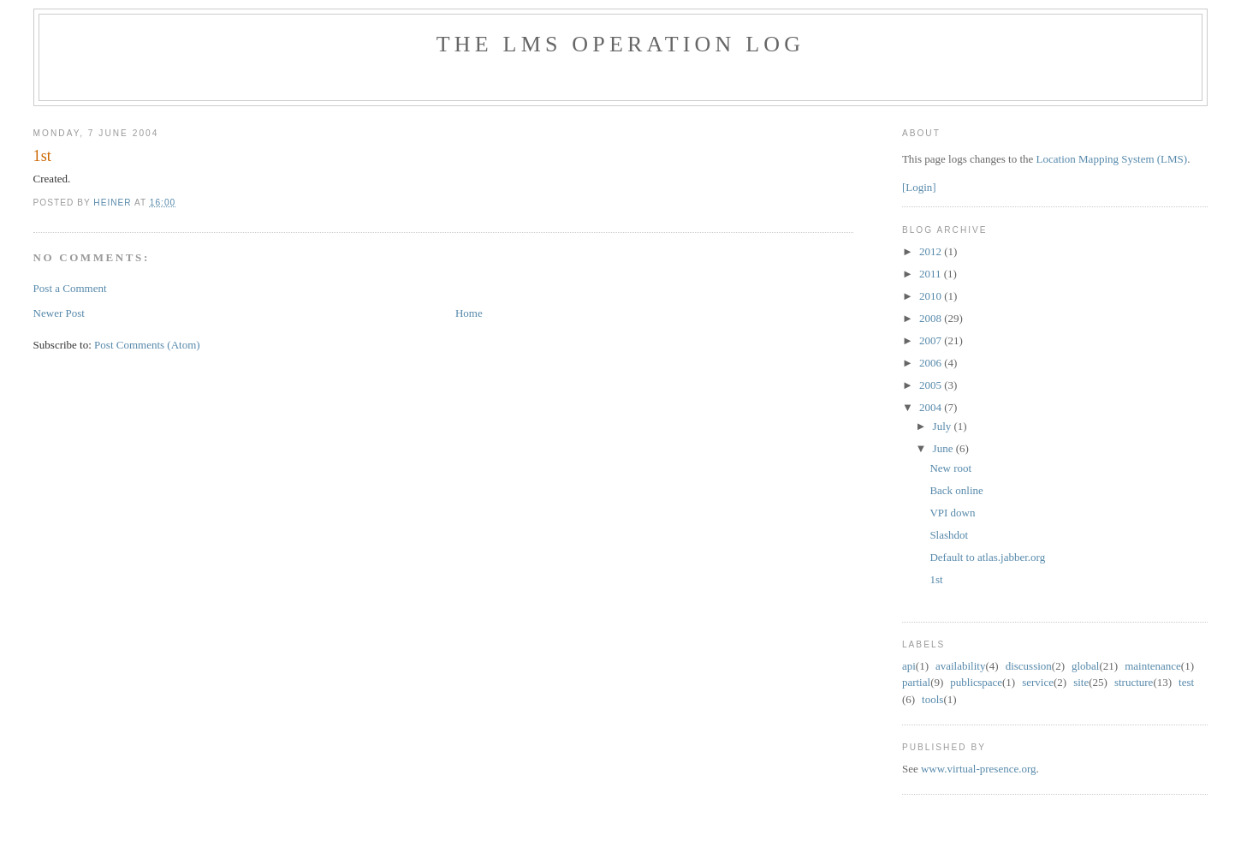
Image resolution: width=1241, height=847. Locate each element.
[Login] (919, 187)
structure (1133, 682)
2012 (931, 251)
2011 (931, 273)
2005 (931, 385)
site (1081, 682)
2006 (931, 362)
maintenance (1153, 665)
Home (469, 313)
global (1086, 665)
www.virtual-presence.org (978, 768)
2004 (931, 407)
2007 (931, 340)
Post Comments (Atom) (147, 344)
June (944, 448)
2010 (931, 295)
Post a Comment (70, 288)
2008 (931, 318)
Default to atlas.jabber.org (987, 557)
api (909, 665)
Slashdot (948, 534)
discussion (1029, 665)
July (943, 426)
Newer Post (59, 313)
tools (932, 699)
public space (976, 682)
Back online (956, 490)
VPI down (952, 512)
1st (935, 579)
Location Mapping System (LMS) (1112, 158)
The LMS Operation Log (620, 44)
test (1186, 682)
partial (916, 682)
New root (950, 468)
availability (960, 665)
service (1038, 682)
